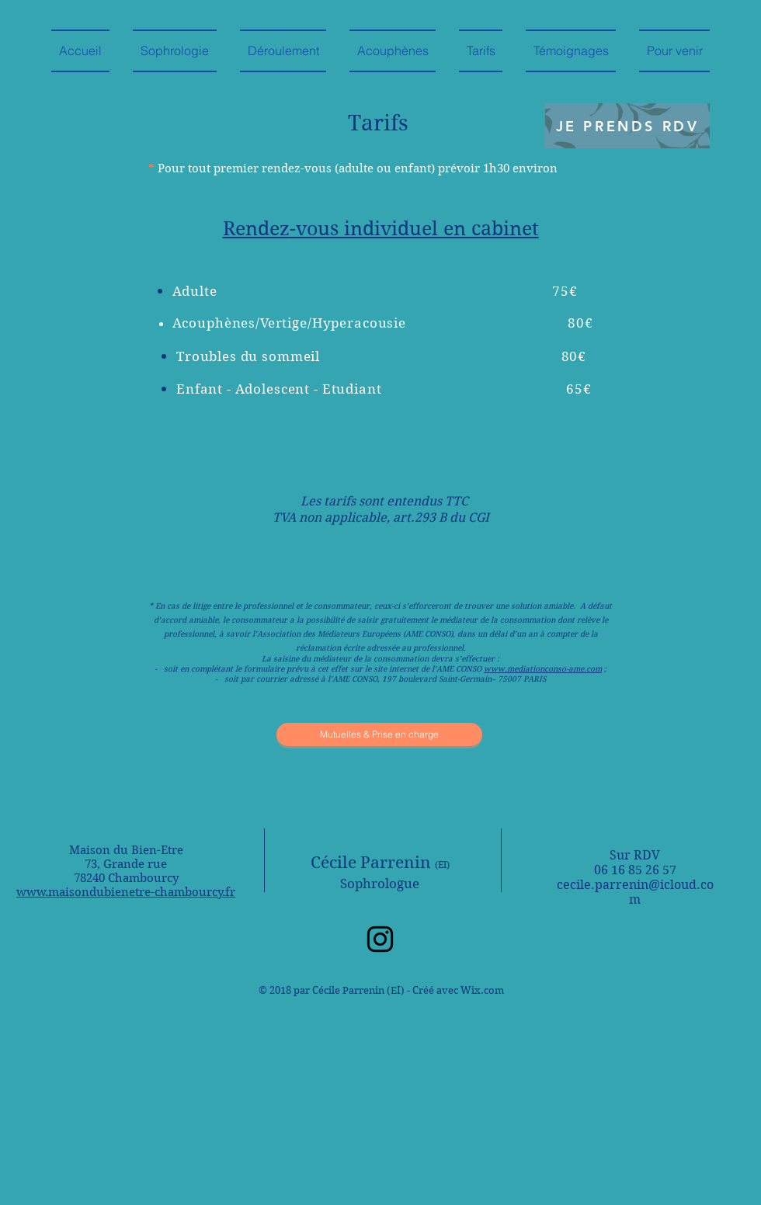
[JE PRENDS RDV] (627, 125)
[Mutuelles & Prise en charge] (379, 734)
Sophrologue (379, 883)
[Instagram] (380, 939)
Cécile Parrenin (380, 862)
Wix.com (482, 990)
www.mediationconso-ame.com (543, 669)
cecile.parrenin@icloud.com (635, 892)
